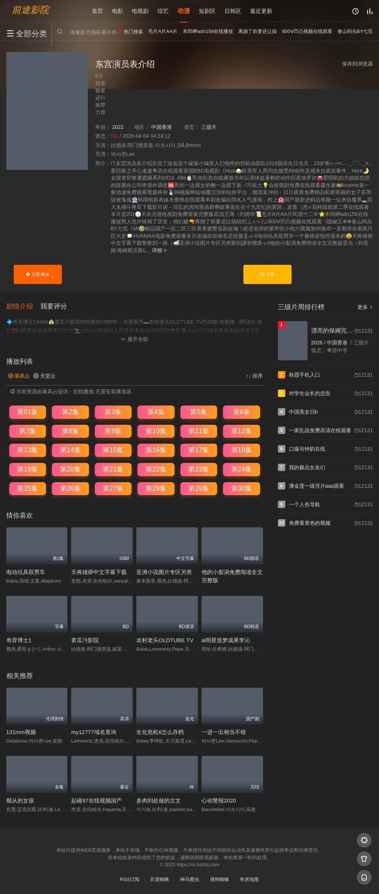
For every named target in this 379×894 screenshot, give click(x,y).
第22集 (156, 469)
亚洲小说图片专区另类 (164, 571)
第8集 (70, 430)
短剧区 (207, 11)
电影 (117, 11)
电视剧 (140, 11)
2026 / (319, 343)
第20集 (70, 469)
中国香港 (161, 127)
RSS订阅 (130, 879)
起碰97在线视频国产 (96, 800)
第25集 (27, 488)
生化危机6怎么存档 (160, 732)
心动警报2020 (219, 800)
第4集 (155, 412)
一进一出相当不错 (224, 732)
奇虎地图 (249, 879)
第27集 (113, 488)
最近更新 (261, 11)
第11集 (198, 430)
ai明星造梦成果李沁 (226, 640)
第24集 (241, 469)
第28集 (156, 488)
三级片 (209, 127)
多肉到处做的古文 (158, 800)
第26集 (70, 488)
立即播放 (37, 274)
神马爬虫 (189, 879)
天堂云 (44, 375)
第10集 (156, 430)
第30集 (241, 488)
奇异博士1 (18, 640)
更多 (365, 307)
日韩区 (233, 11)
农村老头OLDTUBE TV (164, 640)
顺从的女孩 (20, 800)
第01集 (27, 412)
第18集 (241, 450)
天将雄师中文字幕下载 (99, 571)
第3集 (113, 412)
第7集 (27, 430)
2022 (117, 127)
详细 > (159, 250)
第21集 (113, 469)
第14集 (70, 450)
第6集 (241, 412)
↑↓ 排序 (254, 375)
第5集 (198, 412)
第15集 (113, 450)
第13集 (27, 450)
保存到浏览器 (357, 64)
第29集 (198, 488)
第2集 (70, 412)
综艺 (163, 11)
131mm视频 (21, 732)
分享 (267, 274)
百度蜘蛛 (159, 879)
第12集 (241, 430)
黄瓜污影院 (85, 640)
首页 (97, 11)
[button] (23, 306)
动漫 (183, 10)
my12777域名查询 (93, 732)
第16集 (156, 450)
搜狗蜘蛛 (219, 879)
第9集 (113, 430)
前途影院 (30, 9)
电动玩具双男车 (25, 571)
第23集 (198, 469)
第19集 (27, 469)
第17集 (198, 450)
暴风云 (19, 375)
